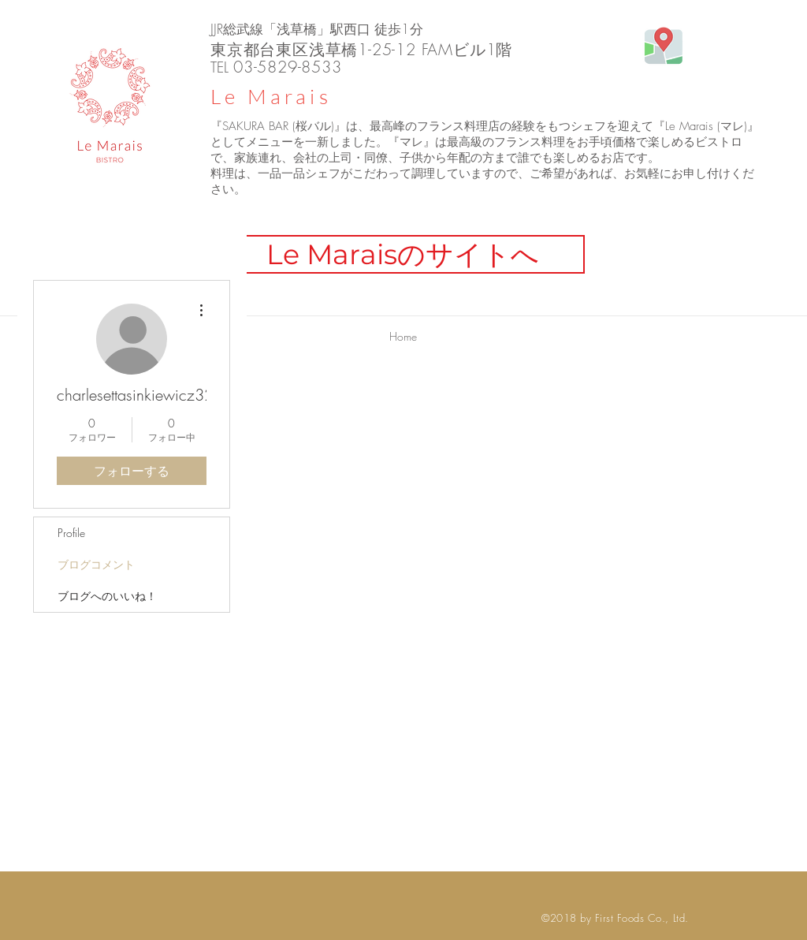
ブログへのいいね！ (107, 595)
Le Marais (271, 96)
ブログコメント (96, 564)
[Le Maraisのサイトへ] (403, 254)
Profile (71, 532)
